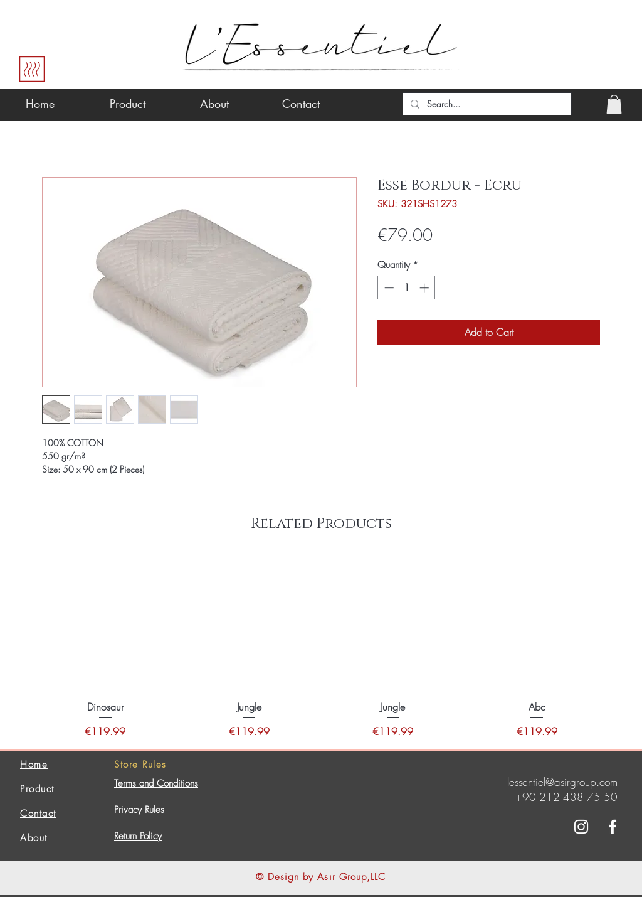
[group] (321, 648)
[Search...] (486, 104)
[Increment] (425, 287)
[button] (614, 104)
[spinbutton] (406, 287)
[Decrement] (387, 287)
